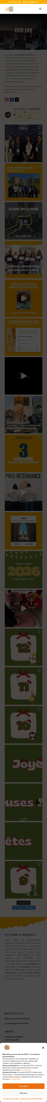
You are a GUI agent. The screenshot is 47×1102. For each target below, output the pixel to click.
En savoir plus (26, 1070)
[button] (43, 1047)
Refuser (23, 1093)
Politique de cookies (11, 1098)
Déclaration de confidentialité (31, 1098)
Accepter (23, 1086)
